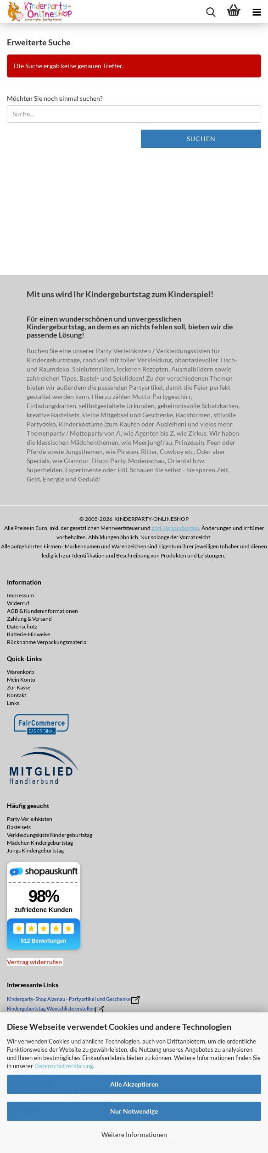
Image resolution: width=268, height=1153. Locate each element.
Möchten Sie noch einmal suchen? (55, 98)
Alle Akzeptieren (134, 1084)
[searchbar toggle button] (210, 11)
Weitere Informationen (134, 1134)
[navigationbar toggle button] (256, 11)
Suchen (201, 138)
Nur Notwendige (134, 1111)
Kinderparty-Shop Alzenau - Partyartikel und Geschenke (69, 999)
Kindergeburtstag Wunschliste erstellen (51, 1008)
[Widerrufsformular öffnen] (34, 962)
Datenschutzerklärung (63, 1066)
